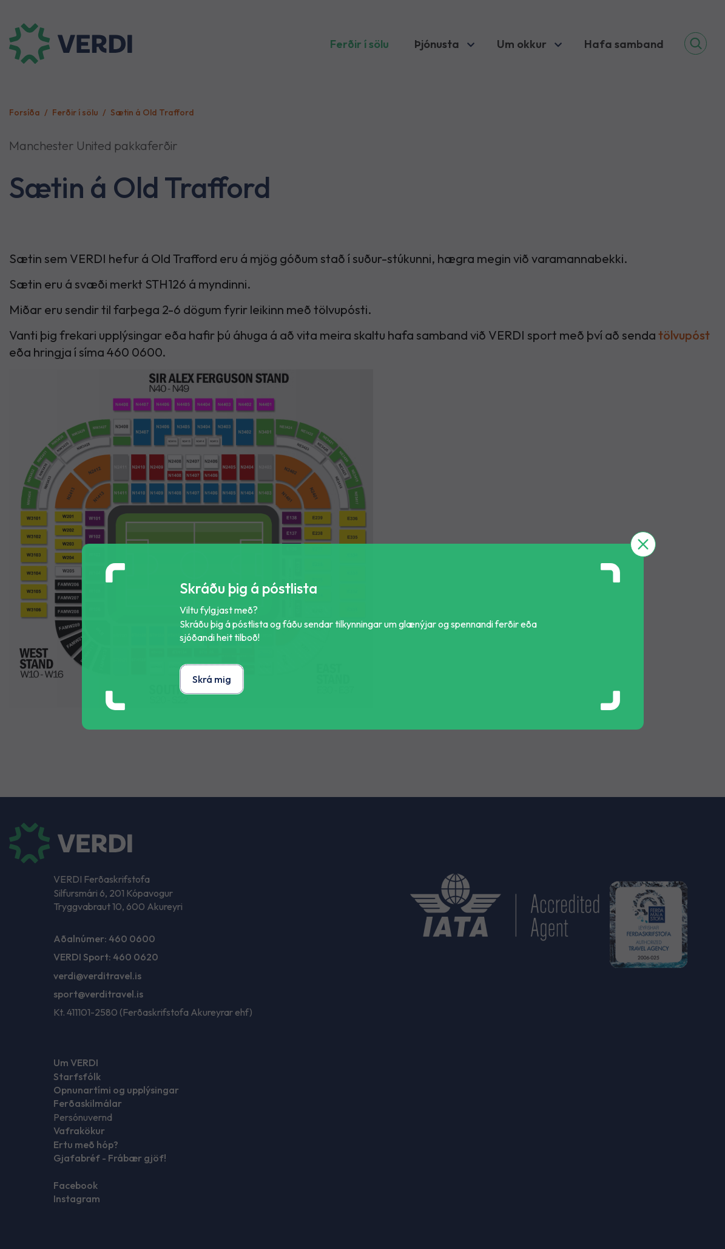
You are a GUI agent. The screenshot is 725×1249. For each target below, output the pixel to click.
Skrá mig (211, 679)
